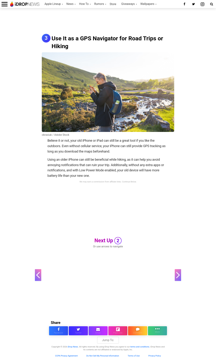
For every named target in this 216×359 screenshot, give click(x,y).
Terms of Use (134, 356)
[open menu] (4, 4)
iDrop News (73, 347)
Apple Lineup (53, 4)
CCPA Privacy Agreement (66, 356)
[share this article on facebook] (58, 330)
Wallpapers (147, 4)
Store (113, 4)
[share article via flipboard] (117, 330)
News (69, 4)
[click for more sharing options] (157, 330)
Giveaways (128, 4)
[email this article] (98, 330)
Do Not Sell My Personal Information (102, 356)
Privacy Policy (154, 356)
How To (84, 4)
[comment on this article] (137, 330)
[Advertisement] (108, 21)
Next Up (108, 240)
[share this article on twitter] (78, 330)
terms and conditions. (140, 347)
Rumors (99, 4)
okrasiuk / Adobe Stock (55, 134)
